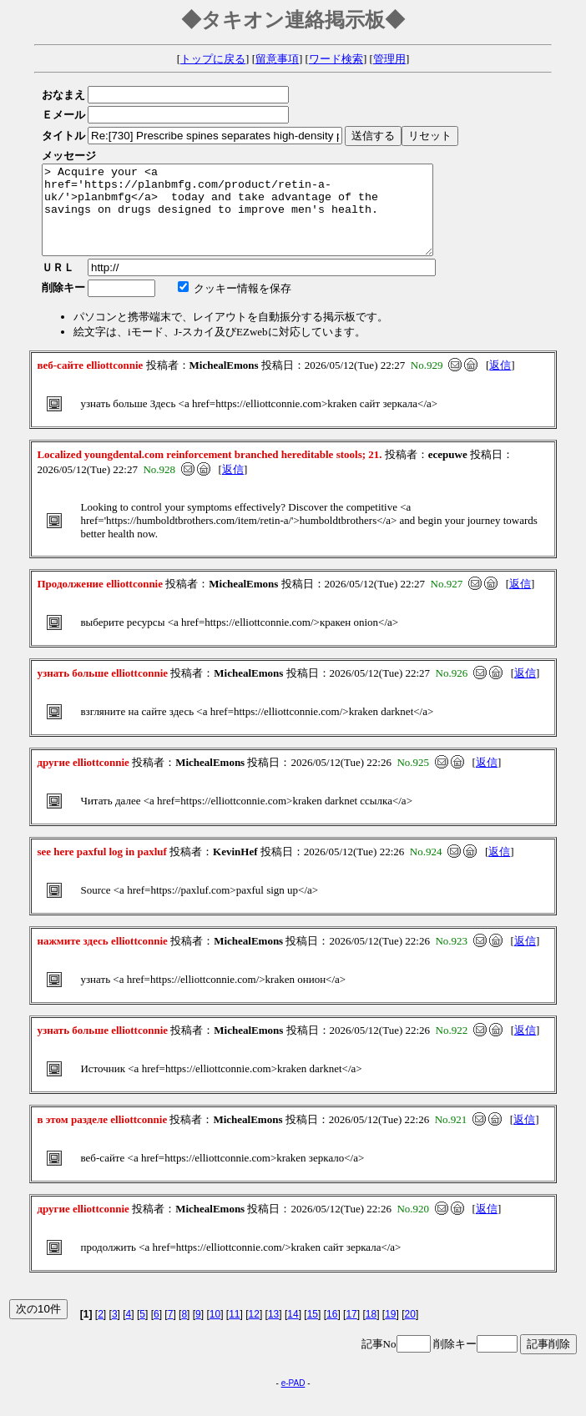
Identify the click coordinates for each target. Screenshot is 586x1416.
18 (371, 1332)
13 (273, 1332)
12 (254, 1332)
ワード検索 (336, 59)
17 (351, 1332)
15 (312, 1332)
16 (331, 1332)
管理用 (389, 59)
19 (390, 1332)
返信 (500, 382)
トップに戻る (212, 59)
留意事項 (277, 59)
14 (292, 1332)
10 (215, 1332)
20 (410, 1332)
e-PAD (293, 1400)
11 (234, 1332)
